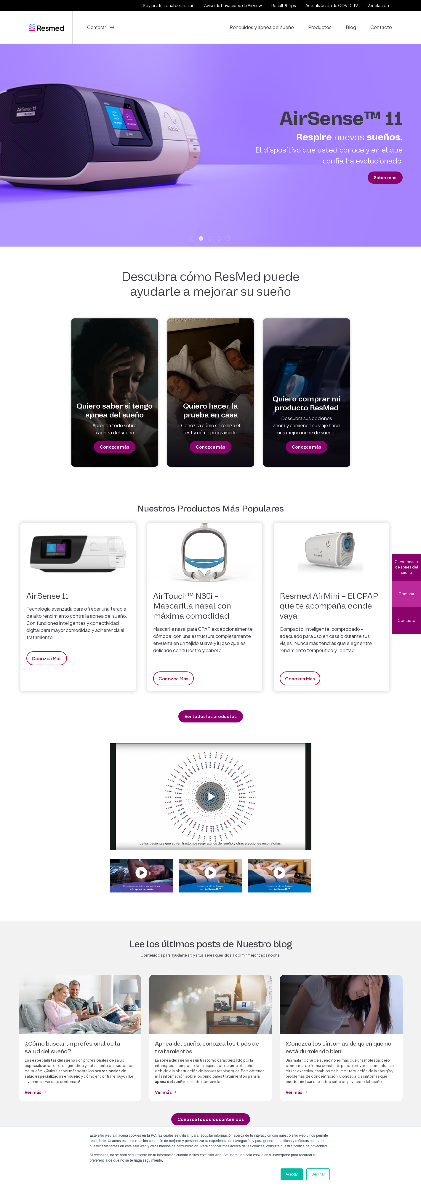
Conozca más (114, 447)
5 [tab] (228, 239)
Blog (351, 27)
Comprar (406, 594)
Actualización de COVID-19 (331, 5)
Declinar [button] (317, 1174)
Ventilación (378, 5)
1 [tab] (193, 239)
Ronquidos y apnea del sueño (262, 27)
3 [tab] (211, 239)
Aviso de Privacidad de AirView (233, 5)
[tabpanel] (210, 145)
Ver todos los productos (211, 716)
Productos (320, 27)
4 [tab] (219, 239)
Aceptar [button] (292, 1174)
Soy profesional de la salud (169, 5)
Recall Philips (283, 5)
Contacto (381, 27)
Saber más (385, 177)
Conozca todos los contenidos (210, 1119)
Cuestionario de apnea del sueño (406, 567)
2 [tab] (202, 239)
